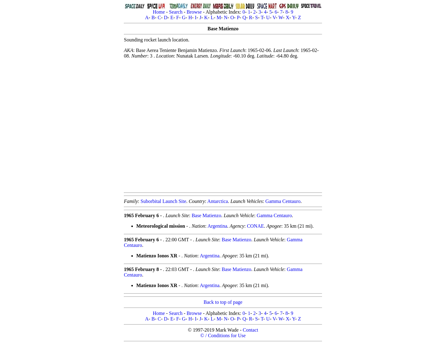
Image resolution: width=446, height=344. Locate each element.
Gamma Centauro (282, 201)
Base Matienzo (206, 215)
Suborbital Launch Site (163, 201)
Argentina (217, 226)
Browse (194, 12)
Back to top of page (222, 302)
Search (176, 12)
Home (159, 12)
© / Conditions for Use (223, 335)
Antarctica (217, 201)
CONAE (255, 226)
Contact (250, 330)
